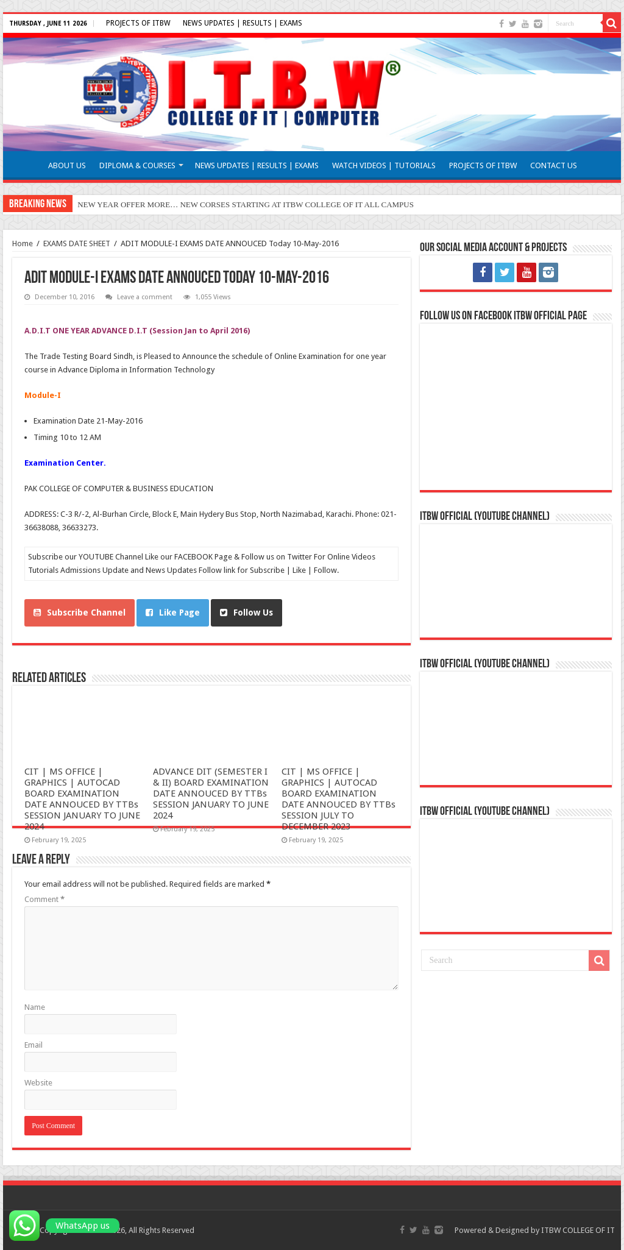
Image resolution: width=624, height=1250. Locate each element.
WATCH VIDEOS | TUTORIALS (384, 165)
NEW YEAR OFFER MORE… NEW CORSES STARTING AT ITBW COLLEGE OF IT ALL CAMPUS (245, 204)
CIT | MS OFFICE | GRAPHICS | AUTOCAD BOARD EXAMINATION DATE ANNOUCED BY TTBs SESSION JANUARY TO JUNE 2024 (82, 799)
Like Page (173, 612)
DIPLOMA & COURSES (137, 165)
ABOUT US (67, 165)
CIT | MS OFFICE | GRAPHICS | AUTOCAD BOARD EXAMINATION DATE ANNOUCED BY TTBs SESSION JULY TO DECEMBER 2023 (338, 799)
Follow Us (246, 612)
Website (38, 1082)
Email (33, 1044)
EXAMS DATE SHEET (76, 243)
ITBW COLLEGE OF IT (578, 1230)
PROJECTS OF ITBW (138, 23)
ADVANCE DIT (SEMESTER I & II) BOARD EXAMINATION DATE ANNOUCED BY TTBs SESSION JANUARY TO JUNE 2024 (211, 793)
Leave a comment (144, 297)
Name (34, 1007)
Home (22, 243)
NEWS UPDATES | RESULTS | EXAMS (242, 23)
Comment (44, 899)
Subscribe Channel (80, 612)
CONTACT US (553, 165)
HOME (25, 164)
